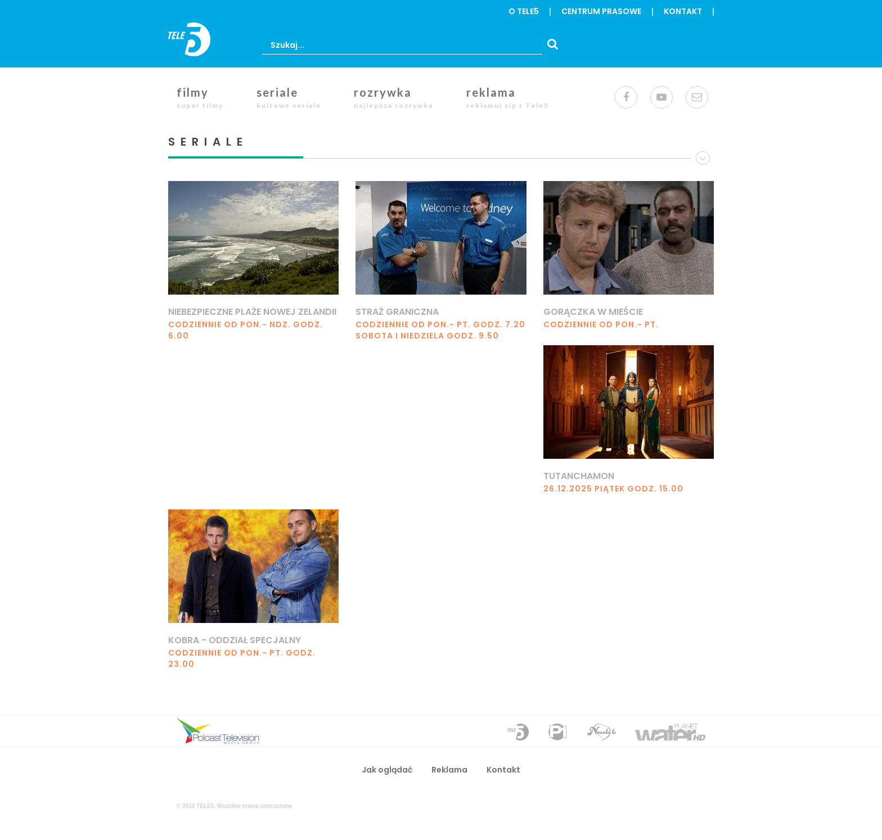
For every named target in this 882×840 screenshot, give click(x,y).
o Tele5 (523, 11)
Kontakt (683, 11)
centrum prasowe (601, 11)
